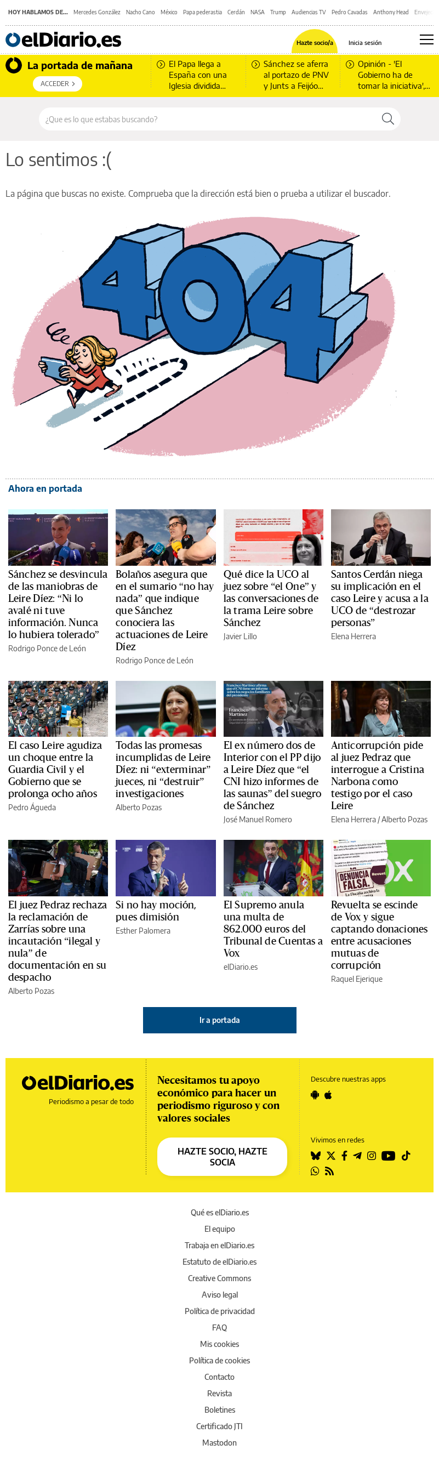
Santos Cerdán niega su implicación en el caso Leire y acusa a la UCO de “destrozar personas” (380, 598)
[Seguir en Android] (315, 1095)
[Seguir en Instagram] (371, 1156)
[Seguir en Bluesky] (316, 1156)
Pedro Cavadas (350, 12)
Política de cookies (219, 1360)
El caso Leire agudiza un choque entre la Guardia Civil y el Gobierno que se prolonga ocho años (55, 769)
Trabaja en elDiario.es (219, 1245)
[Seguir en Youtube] (388, 1156)
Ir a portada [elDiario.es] (219, 1020)
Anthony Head (391, 12)
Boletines (219, 1409)
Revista (219, 1393)
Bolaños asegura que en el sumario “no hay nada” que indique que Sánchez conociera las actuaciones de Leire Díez (165, 610)
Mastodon (219, 1442)
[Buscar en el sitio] (207, 118)
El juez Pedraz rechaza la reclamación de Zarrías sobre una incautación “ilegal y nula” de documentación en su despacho (57, 941)
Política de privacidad (220, 1311)
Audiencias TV (309, 12)
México (169, 12)
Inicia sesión (365, 42)
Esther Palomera (143, 930)
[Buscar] (388, 118)
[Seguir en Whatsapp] (315, 1171)
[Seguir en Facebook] (344, 1156)
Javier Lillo (240, 636)
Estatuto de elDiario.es (219, 1261)
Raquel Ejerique (357, 978)
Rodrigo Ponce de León (47, 648)
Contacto (219, 1376)
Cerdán (236, 12)
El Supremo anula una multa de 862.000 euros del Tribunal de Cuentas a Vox (273, 929)
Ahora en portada (45, 488)
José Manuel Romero (258, 819)
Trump (278, 12)
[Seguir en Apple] (328, 1095)
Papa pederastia (202, 12)
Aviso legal (220, 1294)
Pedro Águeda (32, 807)
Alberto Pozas (139, 807)
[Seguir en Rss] (329, 1171)
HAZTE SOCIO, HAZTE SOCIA (222, 1157)
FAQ (219, 1327)
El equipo (219, 1228)
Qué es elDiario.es (220, 1212)
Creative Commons (219, 1278)
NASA (257, 12)
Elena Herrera (353, 636)
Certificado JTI (219, 1426)
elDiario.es (241, 966)
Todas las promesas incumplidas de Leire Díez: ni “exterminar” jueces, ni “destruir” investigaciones (163, 769)
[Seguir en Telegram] (357, 1156)
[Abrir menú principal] (427, 39)
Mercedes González (97, 12)
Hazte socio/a (315, 42)
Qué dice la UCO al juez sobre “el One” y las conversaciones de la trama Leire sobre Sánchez (271, 598)
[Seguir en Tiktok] (406, 1156)
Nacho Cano (140, 12)
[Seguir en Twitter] (331, 1156)
